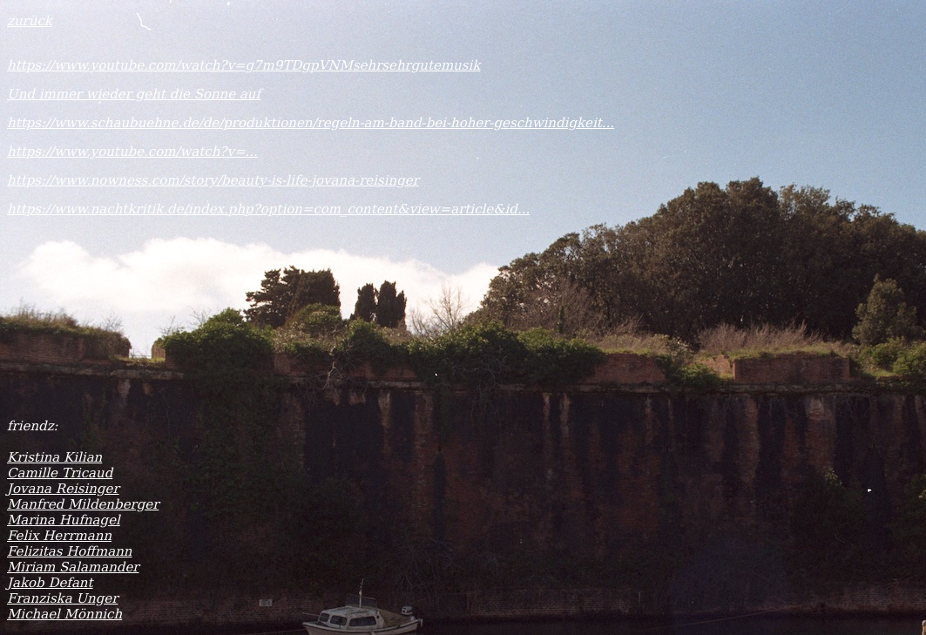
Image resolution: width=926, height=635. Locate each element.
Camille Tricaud (59, 473)
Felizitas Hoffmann (69, 551)
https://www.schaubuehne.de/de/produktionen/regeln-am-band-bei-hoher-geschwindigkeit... (310, 123)
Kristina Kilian (54, 457)
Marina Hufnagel (63, 520)
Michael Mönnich (64, 614)
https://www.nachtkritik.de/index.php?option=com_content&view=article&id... (268, 209)
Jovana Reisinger (63, 489)
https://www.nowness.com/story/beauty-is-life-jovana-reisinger (213, 180)
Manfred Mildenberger (83, 504)
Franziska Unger (62, 598)
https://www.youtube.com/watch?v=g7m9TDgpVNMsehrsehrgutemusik (243, 65)
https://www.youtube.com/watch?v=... (132, 151)
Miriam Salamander (73, 567)
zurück (29, 21)
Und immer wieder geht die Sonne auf (133, 94)
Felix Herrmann (59, 536)
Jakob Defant (50, 583)
